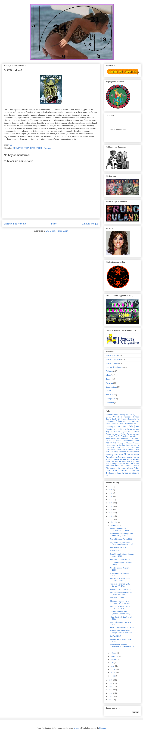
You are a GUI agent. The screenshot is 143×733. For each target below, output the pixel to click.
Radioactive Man (119, 461)
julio (112, 663)
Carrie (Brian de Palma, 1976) (121, 539)
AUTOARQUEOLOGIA (125, 415)
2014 (111, 509)
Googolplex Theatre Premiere (128, 443)
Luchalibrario (120, 450)
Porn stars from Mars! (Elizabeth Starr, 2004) (119, 529)
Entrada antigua (90, 223)
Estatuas (136, 432)
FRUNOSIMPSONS (113, 359)
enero (113, 676)
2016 (111, 503)
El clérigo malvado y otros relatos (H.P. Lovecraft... (120, 602)
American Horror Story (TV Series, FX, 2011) (120, 585)
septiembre (115, 656)
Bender (114, 419)
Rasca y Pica (133, 461)
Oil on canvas (133, 455)
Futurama (117, 440)
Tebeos (108, 379)
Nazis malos (118, 455)
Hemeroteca (110, 445)
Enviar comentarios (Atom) (57, 231)
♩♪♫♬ (107, 475)
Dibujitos (134, 426)
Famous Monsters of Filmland (116, 434)
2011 (111, 519)
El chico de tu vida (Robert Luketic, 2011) (120, 580)
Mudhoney (109, 455)
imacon (77, 728)
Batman (136, 417)
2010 (111, 680)
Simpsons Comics (132, 466)
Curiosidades (130, 424)
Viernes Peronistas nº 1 (119, 547)
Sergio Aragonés (118, 463)
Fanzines (47, 148)
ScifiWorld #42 (115, 636)
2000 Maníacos (112, 415)
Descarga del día (116, 427)
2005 (111, 696)
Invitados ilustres (125, 445)
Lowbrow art (110, 450)
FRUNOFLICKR (112, 355)
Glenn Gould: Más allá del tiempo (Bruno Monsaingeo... (122, 632)
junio (113, 666)
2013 (111, 513)
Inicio (54, 223)
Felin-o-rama (110, 438)
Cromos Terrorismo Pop (114, 424)
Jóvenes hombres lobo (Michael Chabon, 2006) (120, 613)
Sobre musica (120, 470)
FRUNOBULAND (112, 363)
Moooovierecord (133, 452)
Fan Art (117, 436)
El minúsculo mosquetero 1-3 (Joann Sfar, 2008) (121, 593)
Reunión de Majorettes (114, 367)
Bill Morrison (123, 419)
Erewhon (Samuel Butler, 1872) (122, 628)
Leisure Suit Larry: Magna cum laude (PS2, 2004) (121, 535)
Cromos (136, 421)
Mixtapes (122, 452)
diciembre (114, 522)
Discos (108, 391)
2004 (111, 700)
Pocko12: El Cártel (117, 598)
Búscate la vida (133, 419)
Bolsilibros (110, 403)
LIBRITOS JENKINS (115, 447)
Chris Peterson (128, 421)
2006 (111, 693)
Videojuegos (110, 399)
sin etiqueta (134, 473)
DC (138, 424)
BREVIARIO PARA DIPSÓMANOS (28, 148)
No (125, 454)
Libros (108, 375)
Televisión (109, 395)
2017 (111, 500)
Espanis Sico (126, 432)
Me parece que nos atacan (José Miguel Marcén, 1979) (121, 543)
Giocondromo (127, 441)
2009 (111, 683)
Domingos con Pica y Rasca (119, 429)
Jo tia (136, 445)
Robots (108, 463)
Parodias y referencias (116, 457)
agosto (113, 659)
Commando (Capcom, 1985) (120, 589)
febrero (113, 672)
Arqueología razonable (122, 417)
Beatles (108, 419)
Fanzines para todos (130, 436)
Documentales (111, 387)
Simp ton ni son (132, 463)
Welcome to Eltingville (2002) (121, 559)
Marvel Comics (132, 449)
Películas (109, 371)
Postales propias (126, 459)
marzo (113, 669)
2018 (111, 496)
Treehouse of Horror (113, 473)
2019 (111, 493)
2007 (111, 690)
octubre (114, 653)
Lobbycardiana (133, 447)
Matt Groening (112, 452)
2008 (111, 687)
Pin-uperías (114, 459)
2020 (111, 490)
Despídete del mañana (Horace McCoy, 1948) (122, 555)
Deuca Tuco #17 (116, 551)
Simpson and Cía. (115, 466)
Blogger (102, 728)
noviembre (115, 525)
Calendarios (110, 421)
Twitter (125, 473)
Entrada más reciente (15, 223)
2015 (111, 506)
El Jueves (115, 432)
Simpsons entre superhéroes (119, 468)
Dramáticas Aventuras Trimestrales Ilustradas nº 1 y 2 (122, 647)
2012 (111, 516)
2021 (111, 486)
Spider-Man (135, 471)
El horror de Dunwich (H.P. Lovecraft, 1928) (120, 607)
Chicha (119, 421)
